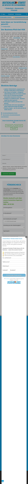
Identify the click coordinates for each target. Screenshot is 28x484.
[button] (2, 481)
